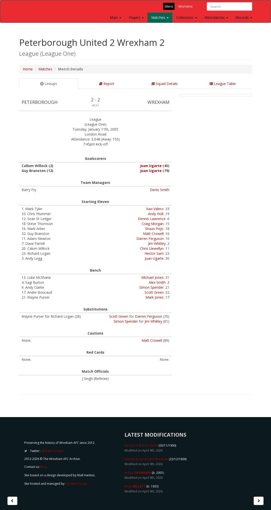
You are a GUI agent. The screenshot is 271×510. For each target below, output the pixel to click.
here (43, 467)
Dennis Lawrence (152, 218)
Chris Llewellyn (152, 248)
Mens (168, 6)
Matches (160, 17)
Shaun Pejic (154, 228)
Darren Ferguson (150, 238)
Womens (185, 6)
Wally (135, 486)
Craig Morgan (153, 223)
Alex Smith (157, 282)
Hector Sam (154, 253)
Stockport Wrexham (141, 445)
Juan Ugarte (151, 165)
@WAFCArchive (52, 451)
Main (115, 17)
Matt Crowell (153, 233)
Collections (186, 17)
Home (28, 69)
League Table (223, 83)
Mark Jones (155, 297)
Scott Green (154, 292)
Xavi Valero (155, 208)
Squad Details (164, 83)
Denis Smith (159, 189)
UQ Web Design (76, 484)
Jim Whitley (157, 243)
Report (106, 83)
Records (244, 17)
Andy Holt (156, 213)
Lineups (48, 83)
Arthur (137, 473)
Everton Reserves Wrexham (146, 459)
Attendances (216, 17)
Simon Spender (151, 287)
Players (136, 17)
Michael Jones (152, 277)
